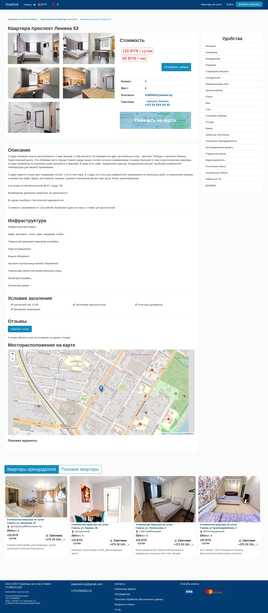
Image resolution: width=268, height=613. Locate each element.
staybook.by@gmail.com (87, 584)
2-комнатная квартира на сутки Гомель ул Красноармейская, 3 (218, 526)
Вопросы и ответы (125, 604)
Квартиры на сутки (211, 4)
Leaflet (163, 434)
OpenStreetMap (176, 434)
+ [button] (12, 354)
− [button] (12, 359)
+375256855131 (81, 590)
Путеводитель (122, 594)
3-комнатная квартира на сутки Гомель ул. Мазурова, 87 (25, 521)
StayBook (12, 4)
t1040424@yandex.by (158, 95)
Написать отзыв (20, 329)
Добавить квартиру (249, 4)
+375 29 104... (55, 539)
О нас (118, 609)
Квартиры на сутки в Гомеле (35, 584)
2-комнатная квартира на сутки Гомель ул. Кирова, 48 (89, 526)
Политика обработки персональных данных (139, 599)
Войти (230, 4)
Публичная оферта (125, 589)
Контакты (120, 584)
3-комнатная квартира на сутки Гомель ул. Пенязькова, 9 (154, 526)
